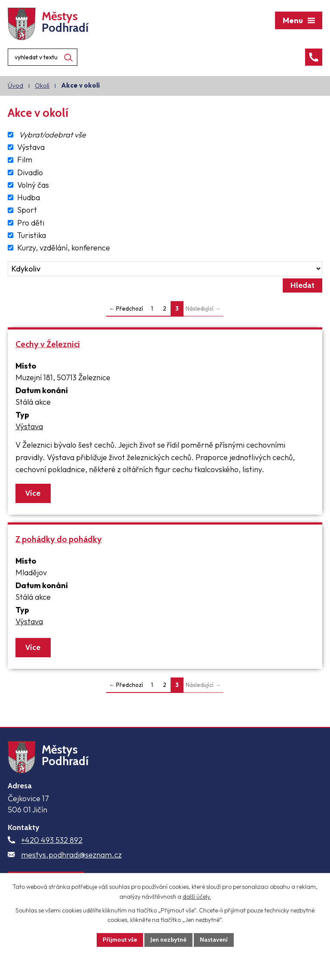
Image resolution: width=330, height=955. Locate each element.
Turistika (31, 235)
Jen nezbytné (168, 939)
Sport (27, 210)
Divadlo (30, 172)
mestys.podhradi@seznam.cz (71, 855)
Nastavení (214, 939)
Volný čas (33, 185)
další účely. (197, 896)
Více (32, 493)
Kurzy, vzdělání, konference (63, 248)
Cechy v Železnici (47, 344)
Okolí (42, 85)
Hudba (28, 197)
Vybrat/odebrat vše (52, 135)
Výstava (31, 147)
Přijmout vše (120, 939)
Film (24, 160)
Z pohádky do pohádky (58, 539)
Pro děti (30, 223)
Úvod (15, 85)
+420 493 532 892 (51, 840)
